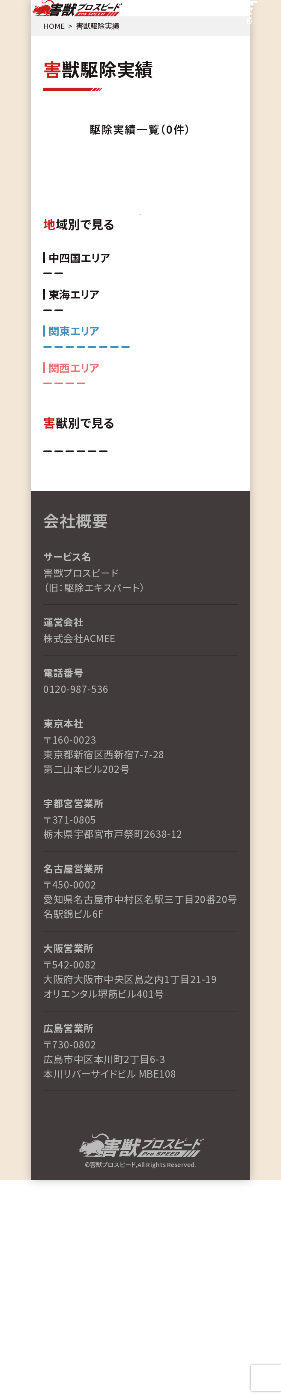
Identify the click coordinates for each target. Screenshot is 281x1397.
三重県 (104, 411)
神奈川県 (105, 467)
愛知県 (60, 411)
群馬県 (149, 492)
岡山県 (104, 356)
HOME (49, 36)
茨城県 (194, 467)
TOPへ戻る (140, 242)
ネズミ (60, 634)
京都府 (150, 547)
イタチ (199, 634)
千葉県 (150, 467)
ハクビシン (152, 634)
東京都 (60, 492)
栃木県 (193, 492)
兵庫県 (105, 547)
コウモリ (105, 634)
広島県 (60, 356)
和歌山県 (60, 547)
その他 (109, 659)
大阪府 (194, 547)
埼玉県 (104, 492)
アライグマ (62, 659)
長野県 (60, 467)
